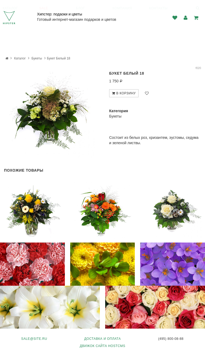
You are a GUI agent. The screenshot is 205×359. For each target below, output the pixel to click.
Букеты (36, 58)
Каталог (20, 58)
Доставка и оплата (102, 339)
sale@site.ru (34, 339)
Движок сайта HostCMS (102, 346)
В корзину (124, 93)
